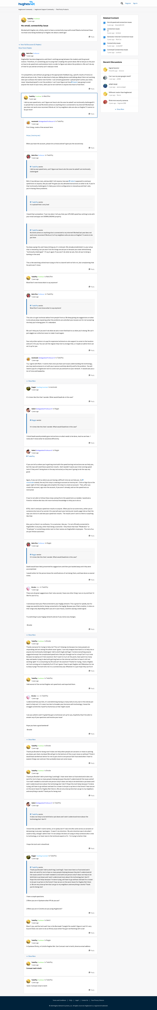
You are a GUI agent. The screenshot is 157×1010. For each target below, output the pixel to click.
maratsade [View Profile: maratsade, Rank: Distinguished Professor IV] (34, 121)
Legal (77, 1000)
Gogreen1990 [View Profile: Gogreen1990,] (122, 103)
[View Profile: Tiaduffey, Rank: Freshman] (23, 20)
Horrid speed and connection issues (119, 22)
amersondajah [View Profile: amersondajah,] (121, 87)
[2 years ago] (112, 103)
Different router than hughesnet (120, 92)
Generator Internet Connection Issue (120, 37)
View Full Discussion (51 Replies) (30, 45)
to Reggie (56, 409)
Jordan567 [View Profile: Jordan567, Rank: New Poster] (119, 46)
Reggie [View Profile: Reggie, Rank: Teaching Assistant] (33, 387)
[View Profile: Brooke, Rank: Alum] (28, 588)
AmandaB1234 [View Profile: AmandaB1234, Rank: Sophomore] (119, 25)
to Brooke (47, 641)
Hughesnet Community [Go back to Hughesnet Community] (25, 9)
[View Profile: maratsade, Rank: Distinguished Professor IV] (28, 123)
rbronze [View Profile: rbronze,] (121, 71)
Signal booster (114, 68)
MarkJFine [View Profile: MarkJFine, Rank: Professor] (29, 53)
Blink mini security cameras (118, 100)
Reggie (34, 420)
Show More (31, 381)
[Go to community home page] (27, 3)
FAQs (70, 1000)
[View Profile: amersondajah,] (105, 86)
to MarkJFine (46, 96)
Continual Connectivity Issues (117, 50)
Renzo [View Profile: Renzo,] (119, 95)
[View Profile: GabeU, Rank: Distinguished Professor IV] (28, 410)
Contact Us (85, 1000)
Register (128, 3)
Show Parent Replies (25, 48)
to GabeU (47, 920)
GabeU (75, 82)
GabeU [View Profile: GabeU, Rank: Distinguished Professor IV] (33, 409)
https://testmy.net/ (33, 135)
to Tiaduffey (59, 121)
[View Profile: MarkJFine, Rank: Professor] (23, 55)
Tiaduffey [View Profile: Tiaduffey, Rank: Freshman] (30, 19)
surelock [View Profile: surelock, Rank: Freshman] (118, 52)
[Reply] (91, 36)
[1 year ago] (112, 79)
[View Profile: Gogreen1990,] (105, 102)
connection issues (113, 29)
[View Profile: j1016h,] (105, 78)
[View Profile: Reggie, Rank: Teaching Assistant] (28, 388)
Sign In (135, 3)
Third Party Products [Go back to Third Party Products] (62, 9)
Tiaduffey (35, 167)
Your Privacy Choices (97, 1000)
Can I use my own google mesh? (120, 76)
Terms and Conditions (59, 1000)
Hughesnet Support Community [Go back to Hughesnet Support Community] (44, 9)
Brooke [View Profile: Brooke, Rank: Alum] (33, 587)
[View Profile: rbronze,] (105, 70)
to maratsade (52, 387)
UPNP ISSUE (113, 84)
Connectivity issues (114, 43)
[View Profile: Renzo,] (105, 94)
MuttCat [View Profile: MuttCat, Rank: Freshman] (118, 39)
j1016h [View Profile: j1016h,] (119, 79)
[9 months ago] (113, 71)
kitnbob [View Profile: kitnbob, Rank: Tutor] (118, 33)
